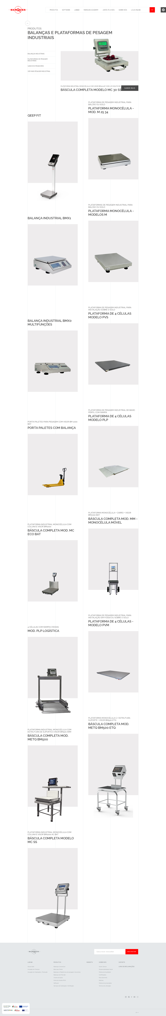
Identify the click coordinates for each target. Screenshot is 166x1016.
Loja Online (136, 10)
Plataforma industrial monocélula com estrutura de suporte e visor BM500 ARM (49, 730)
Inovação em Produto (33, 969)
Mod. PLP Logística (43, 631)
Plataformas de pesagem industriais (38, 60)
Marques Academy (91, 10)
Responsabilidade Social (106, 969)
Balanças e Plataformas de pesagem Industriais (67, 972)
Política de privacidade (105, 983)
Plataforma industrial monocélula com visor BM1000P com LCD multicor (90, 86)
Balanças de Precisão (60, 975)
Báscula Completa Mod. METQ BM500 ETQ (108, 726)
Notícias (101, 980)
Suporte (122, 962)
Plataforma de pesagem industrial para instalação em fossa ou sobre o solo (109, 616)
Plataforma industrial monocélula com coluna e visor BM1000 (49, 525)
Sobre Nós (123, 10)
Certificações (102, 975)
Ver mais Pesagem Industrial (39, 71)
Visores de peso (58, 977)
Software (66, 10)
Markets (90, 962)
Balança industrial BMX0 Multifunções (50, 322)
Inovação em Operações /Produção (37, 972)
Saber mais (129, 88)
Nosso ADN (31, 966)
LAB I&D (30, 962)
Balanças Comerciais (59, 966)
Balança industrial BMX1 (49, 218)
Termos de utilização (105, 986)
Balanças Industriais (36, 54)
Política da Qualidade (105, 972)
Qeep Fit (34, 115)
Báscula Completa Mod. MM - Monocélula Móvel (113, 520)
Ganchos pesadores (36, 66)
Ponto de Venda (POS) (60, 980)
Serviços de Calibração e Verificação (64, 986)
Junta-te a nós (108, 10)
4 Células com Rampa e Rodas (43, 627)
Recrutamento (103, 977)
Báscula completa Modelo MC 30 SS (91, 90)
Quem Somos (103, 966)
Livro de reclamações (126, 966)
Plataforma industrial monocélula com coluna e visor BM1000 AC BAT (49, 833)
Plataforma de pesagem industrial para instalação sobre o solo (109, 308)
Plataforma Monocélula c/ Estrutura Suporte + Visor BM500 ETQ (109, 719)
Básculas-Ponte (58, 969)
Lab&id (77, 10)
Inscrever (131, 951)
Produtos (54, 10)
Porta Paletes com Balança (52, 428)
